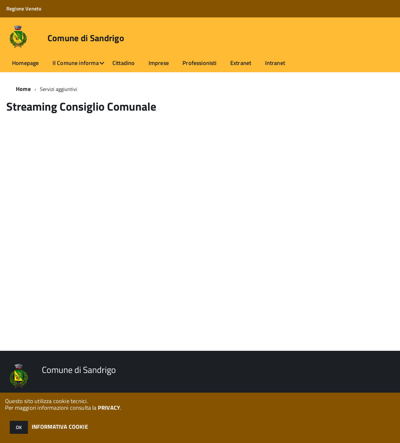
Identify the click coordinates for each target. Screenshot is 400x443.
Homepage (25, 63)
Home (23, 89)
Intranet (275, 63)
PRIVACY (109, 407)
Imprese (159, 63)
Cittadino (123, 63)
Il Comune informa (76, 63)
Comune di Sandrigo (86, 38)
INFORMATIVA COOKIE (60, 426)
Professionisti (199, 63)
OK (19, 427)
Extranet (240, 63)
